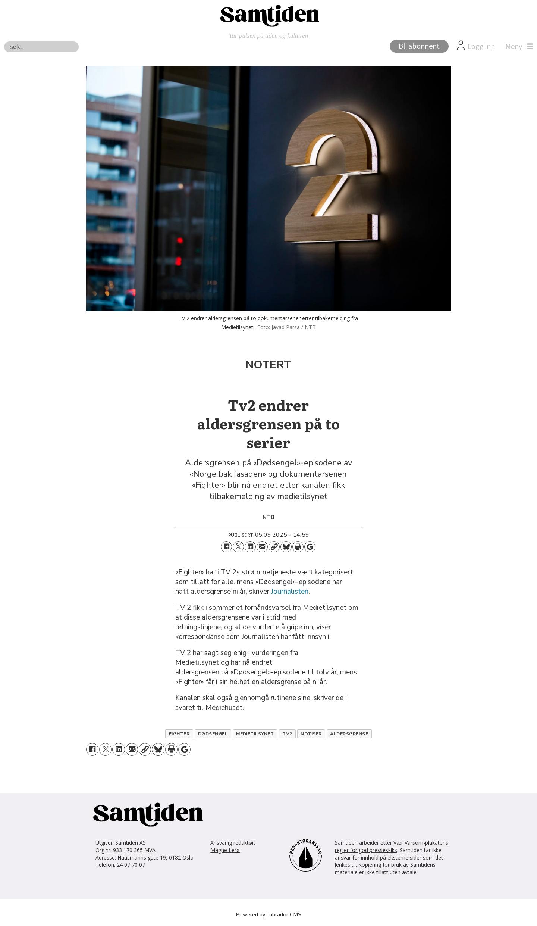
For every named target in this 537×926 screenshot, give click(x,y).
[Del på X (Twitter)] (238, 546)
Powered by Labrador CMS (268, 914)
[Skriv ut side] (298, 546)
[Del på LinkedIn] (250, 546)
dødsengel (212, 734)
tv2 (287, 734)
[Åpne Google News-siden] (309, 546)
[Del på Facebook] (226, 546)
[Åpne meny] (517, 46)
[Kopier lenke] (274, 546)
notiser (311, 734)
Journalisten (289, 591)
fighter (179, 734)
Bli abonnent (419, 46)
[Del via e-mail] (262, 546)
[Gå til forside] (268, 15)
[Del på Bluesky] (286, 546)
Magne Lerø (225, 850)
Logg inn (481, 46)
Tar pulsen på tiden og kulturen (268, 35)
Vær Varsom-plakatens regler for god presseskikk (391, 846)
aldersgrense (349, 734)
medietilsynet (255, 734)
